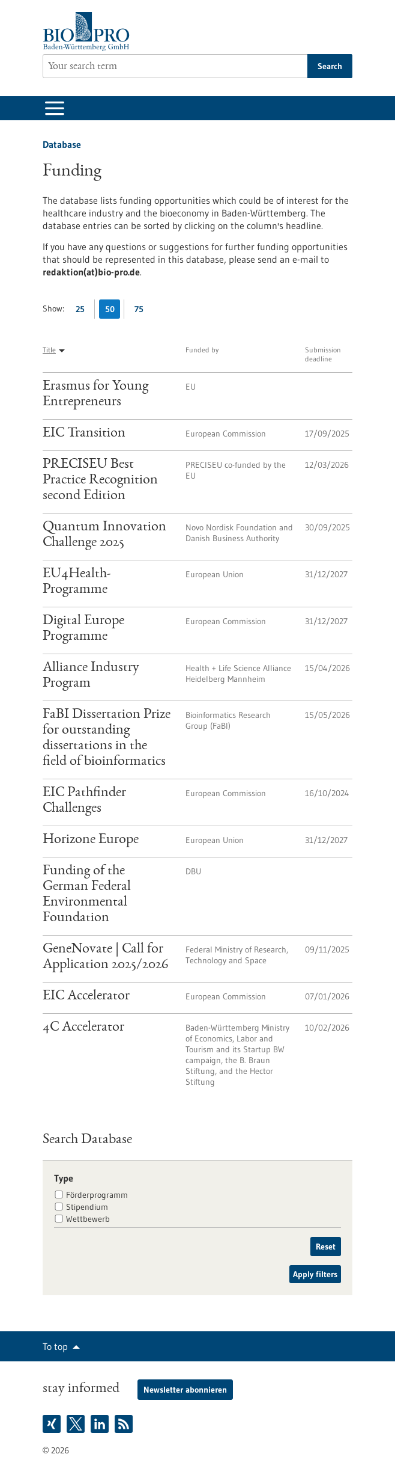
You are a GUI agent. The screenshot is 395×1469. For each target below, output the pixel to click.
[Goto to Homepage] (89, 31)
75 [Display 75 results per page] (141, 311)
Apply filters (315, 1274)
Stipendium (87, 1206)
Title (49, 349)
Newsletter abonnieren (185, 1389)
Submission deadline (323, 354)
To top (55, 1346)
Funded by (202, 349)
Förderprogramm (97, 1194)
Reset (326, 1246)
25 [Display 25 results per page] (83, 311)
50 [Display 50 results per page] (113, 311)
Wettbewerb (88, 1218)
